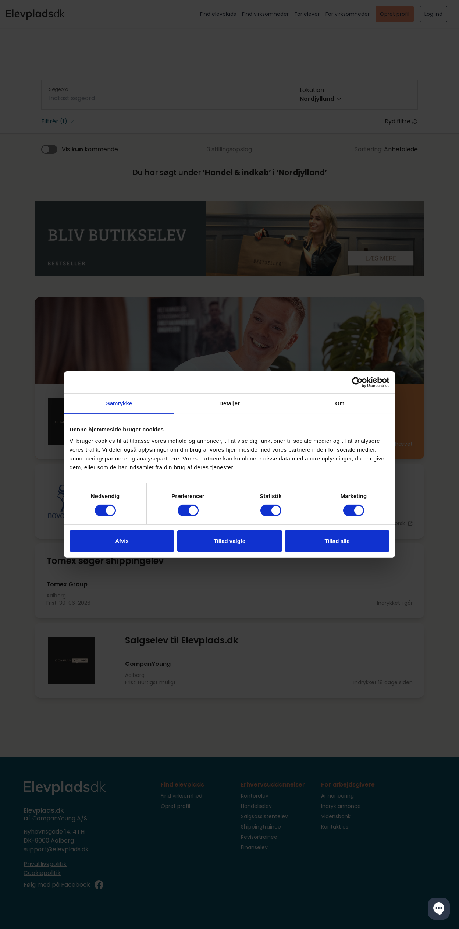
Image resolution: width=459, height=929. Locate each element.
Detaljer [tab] (229, 403)
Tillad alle (336, 541)
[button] (439, 909)
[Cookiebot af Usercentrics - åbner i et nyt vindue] (357, 382)
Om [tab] (339, 403)
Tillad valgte (229, 541)
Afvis (122, 541)
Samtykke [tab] (119, 403)
